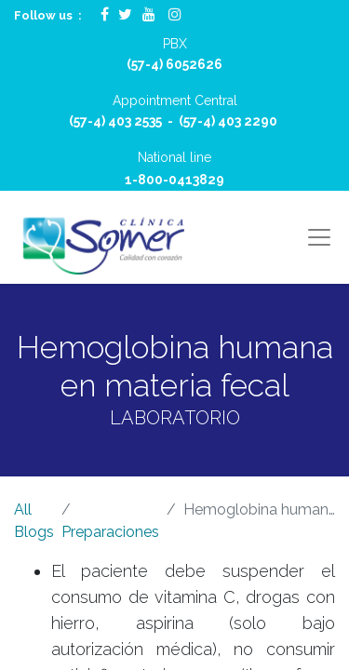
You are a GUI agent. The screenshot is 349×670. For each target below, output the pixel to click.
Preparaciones (110, 532)
